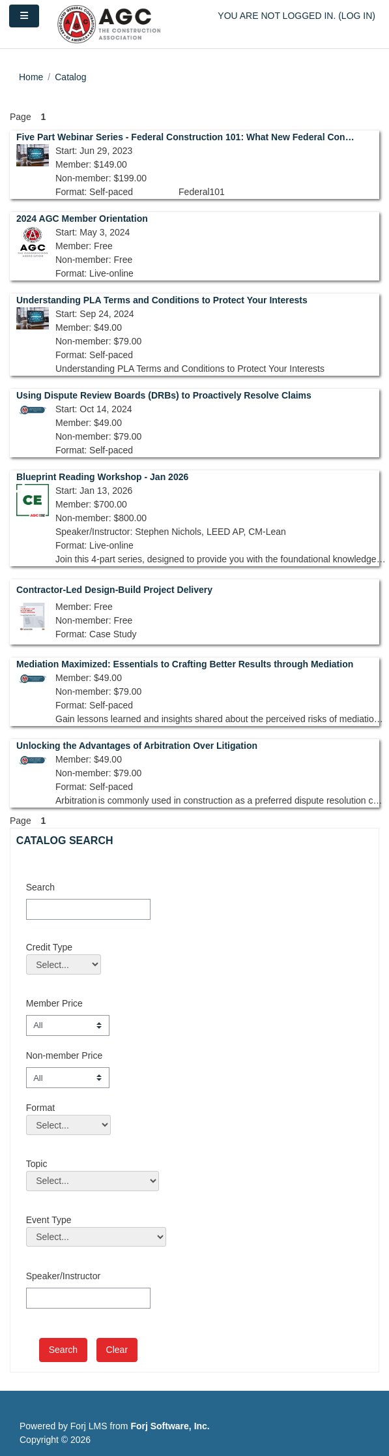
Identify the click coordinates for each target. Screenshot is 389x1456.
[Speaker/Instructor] (88, 1298)
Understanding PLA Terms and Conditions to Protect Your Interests (162, 300)
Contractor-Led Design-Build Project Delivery (114, 589)
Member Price (54, 1003)
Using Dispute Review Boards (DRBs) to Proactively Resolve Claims (163, 395)
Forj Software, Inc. (169, 1426)
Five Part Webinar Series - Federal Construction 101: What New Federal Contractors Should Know (185, 137)
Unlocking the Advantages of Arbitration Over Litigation (136, 745)
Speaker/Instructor (63, 1276)
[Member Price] (67, 1025)
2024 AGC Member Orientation (82, 218)
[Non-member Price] (67, 1077)
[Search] (88, 909)
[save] (63, 1350)
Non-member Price (64, 1055)
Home (31, 77)
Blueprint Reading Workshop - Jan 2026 (102, 477)
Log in (356, 15)
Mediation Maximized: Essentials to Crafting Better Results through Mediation (184, 664)
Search (40, 887)
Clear (117, 1349)
